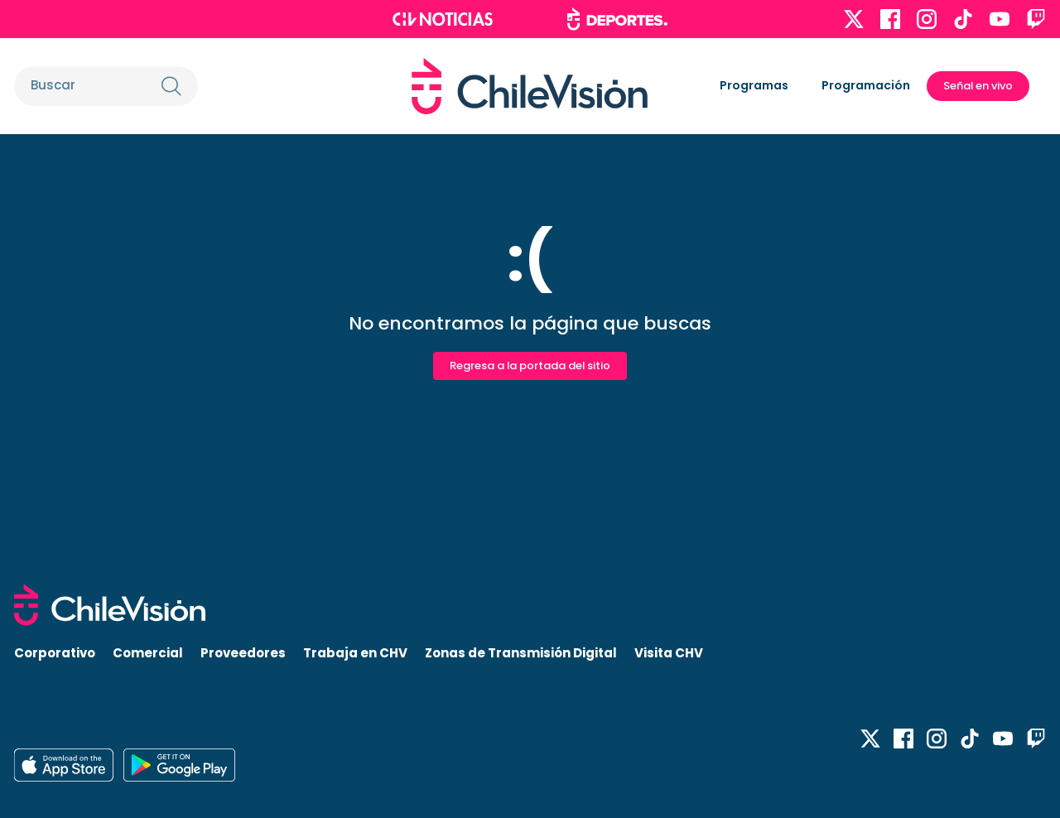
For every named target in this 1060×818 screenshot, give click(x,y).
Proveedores (243, 653)
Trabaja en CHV (355, 653)
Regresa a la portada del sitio (530, 365)
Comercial (148, 653)
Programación (866, 85)
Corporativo (54, 653)
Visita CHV (668, 653)
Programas (754, 85)
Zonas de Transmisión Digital (521, 653)
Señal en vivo (978, 86)
